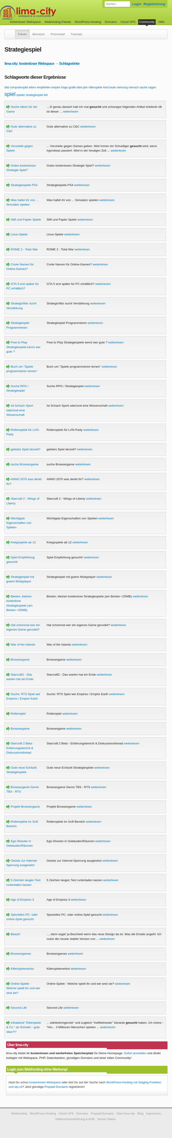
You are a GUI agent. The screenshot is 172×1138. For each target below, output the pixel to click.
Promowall (58, 34)
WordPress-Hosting (88, 22)
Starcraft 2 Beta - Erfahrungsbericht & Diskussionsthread (20, 748)
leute (112, 87)
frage (64, 87)
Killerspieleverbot (20, 968)
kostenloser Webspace (25, 22)
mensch (134, 87)
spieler (20, 95)
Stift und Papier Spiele (23, 219)
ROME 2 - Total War (22, 249)
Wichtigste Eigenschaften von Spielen (18, 523)
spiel (9, 94)
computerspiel (19, 87)
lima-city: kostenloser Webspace (29, 63)
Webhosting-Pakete (58, 22)
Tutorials (76, 34)
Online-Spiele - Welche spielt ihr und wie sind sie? (23, 988)
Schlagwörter (69, 63)
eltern (32, 87)
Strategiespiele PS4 (21, 185)
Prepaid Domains (56, 1086)
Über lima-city (125, 1113)
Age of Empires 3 (20, 899)
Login (136, 4)
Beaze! (13, 934)
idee (79, 87)
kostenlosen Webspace (45, 1082)
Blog (140, 1113)
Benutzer (38, 34)
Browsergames (18, 953)
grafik (72, 87)
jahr (85, 87)
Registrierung (154, 4)
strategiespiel (34, 95)
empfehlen (44, 87)
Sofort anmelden (135, 1053)
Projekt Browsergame (23, 806)
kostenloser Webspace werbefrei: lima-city (45, 13)
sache (143, 87)
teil (46, 95)
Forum (22, 34)
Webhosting (19, 1113)
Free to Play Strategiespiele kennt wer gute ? (23, 347)
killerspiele (95, 87)
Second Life (16, 1007)
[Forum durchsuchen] (117, 4)
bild (6, 87)
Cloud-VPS (127, 22)
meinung (122, 87)
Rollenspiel (16, 713)
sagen (152, 87)
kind (105, 87)
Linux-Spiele (17, 234)
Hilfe (161, 22)
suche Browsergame (22, 464)
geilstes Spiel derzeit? (23, 449)
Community (147, 22)
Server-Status (106, 1119)
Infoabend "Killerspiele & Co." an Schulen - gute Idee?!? (23, 1027)
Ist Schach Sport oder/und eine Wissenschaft (19, 410)
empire (56, 87)
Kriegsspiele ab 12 (21, 542)
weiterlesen (70, 111)
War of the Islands (20, 644)
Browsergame (18, 659)
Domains (111, 22)
